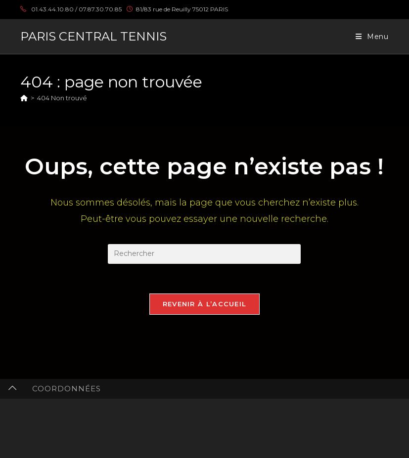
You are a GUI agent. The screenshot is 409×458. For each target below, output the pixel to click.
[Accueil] (24, 98)
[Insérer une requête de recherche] (204, 254)
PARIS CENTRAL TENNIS (93, 36)
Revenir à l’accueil (205, 304)
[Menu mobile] (372, 36)
